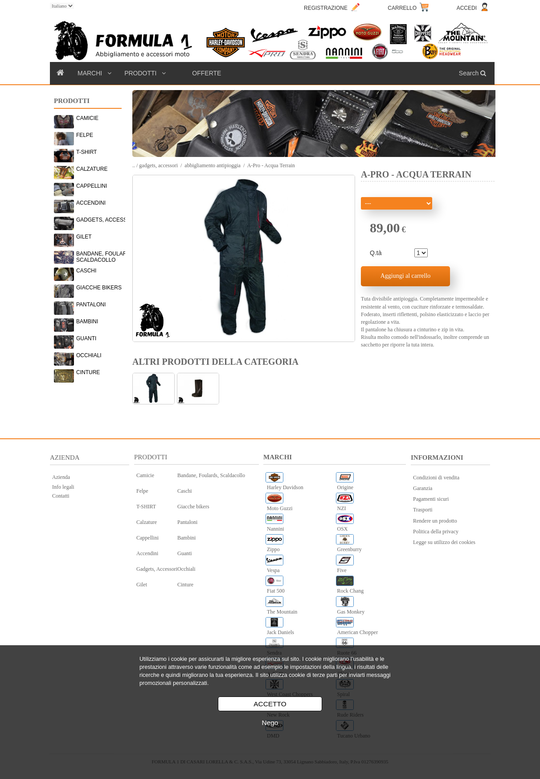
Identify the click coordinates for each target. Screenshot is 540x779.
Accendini (147, 553)
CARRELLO (402, 8)
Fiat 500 (276, 591)
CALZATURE (91, 169)
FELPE (84, 135)
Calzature (146, 522)
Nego (270, 722)
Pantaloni (187, 522)
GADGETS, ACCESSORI (106, 220)
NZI (341, 508)
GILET (84, 237)
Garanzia (422, 488)
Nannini (275, 529)
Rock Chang (350, 591)
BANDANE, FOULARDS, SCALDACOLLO (105, 255)
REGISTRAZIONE (326, 8)
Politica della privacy (435, 531)
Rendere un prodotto (435, 521)
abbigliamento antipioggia (212, 165)
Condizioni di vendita (436, 477)
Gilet (141, 584)
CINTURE (88, 372)
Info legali (63, 487)
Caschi (184, 491)
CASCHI (86, 271)
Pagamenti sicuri (431, 499)
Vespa (273, 570)
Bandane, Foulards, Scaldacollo (211, 475)
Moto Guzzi (280, 508)
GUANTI (86, 338)
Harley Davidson (285, 487)
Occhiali (186, 569)
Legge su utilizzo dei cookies (444, 542)
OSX (342, 529)
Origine (345, 487)
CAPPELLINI (91, 186)
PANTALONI (91, 304)
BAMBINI (87, 321)
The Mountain (282, 612)
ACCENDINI (91, 203)
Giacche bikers (193, 506)
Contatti (61, 496)
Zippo (273, 549)
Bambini (186, 538)
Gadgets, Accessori (156, 569)
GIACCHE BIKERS (99, 287)
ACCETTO (270, 704)
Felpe (142, 491)
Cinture (185, 584)
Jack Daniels (280, 632)
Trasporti (423, 510)
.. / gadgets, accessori (155, 165)
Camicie (145, 475)
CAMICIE (87, 118)
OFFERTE (206, 73)
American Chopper (357, 632)
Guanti (184, 553)
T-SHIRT (86, 152)
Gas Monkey (351, 612)
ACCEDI (467, 8)
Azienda (61, 477)
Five (342, 570)
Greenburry (349, 549)
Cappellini (147, 538)
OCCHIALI (89, 355)
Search (473, 73)
